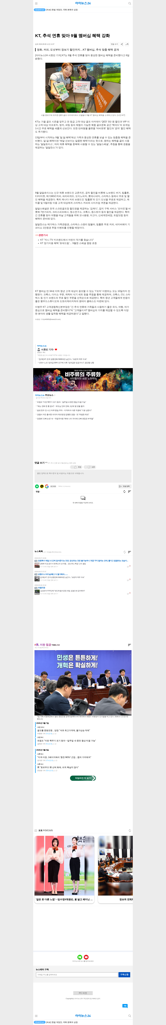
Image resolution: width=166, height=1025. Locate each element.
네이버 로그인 (37, 486)
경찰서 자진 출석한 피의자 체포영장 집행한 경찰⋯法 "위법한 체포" (63, 414)
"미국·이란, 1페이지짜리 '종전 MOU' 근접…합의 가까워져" (64, 757)
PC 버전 (83, 993)
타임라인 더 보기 (83, 778)
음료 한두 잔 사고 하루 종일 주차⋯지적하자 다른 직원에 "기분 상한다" (64, 410)
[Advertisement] (83, 22)
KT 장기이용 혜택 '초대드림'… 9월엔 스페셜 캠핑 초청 (68, 243)
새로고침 (55, 395)
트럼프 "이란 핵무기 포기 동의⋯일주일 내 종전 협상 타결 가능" (61, 402)
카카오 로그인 (42, 486)
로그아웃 (53, 486)
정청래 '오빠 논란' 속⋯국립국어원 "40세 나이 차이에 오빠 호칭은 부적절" (65, 419)
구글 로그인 (47, 486)
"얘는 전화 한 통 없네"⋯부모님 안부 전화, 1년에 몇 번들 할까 (60, 406)
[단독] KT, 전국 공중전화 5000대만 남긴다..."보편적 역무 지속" (63, 359)
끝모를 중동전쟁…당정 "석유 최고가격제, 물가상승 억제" (63, 730)
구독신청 (124, 974)
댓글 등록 (126, 486)
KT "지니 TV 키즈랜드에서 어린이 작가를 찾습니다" (67, 240)
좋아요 (55, 349)
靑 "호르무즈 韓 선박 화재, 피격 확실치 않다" (58, 767)
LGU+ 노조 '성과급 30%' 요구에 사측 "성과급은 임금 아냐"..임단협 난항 (66, 363)
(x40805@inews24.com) (52, 319)
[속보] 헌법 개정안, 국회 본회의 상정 (62, 10)
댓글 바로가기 (125, 1006)
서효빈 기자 (47, 349)
